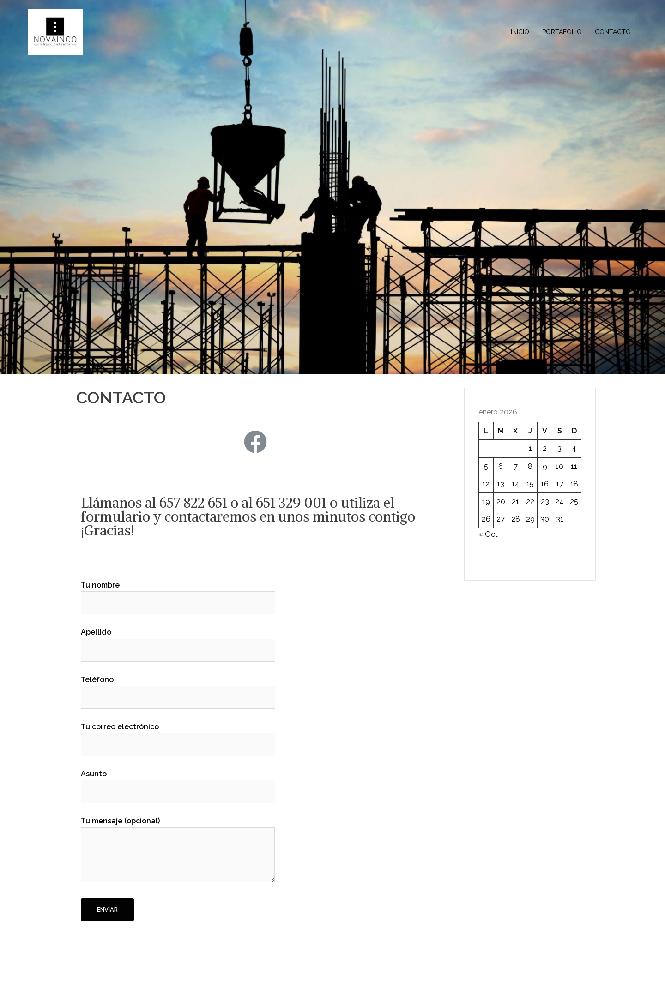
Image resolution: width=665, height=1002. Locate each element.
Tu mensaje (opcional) (178, 850)
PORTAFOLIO (562, 32)
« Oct (488, 534)
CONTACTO (613, 32)
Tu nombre (178, 594)
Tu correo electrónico (178, 735)
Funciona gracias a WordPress (120, 987)
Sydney (212, 987)
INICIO (520, 32)
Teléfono (178, 688)
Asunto (178, 782)
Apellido (178, 641)
